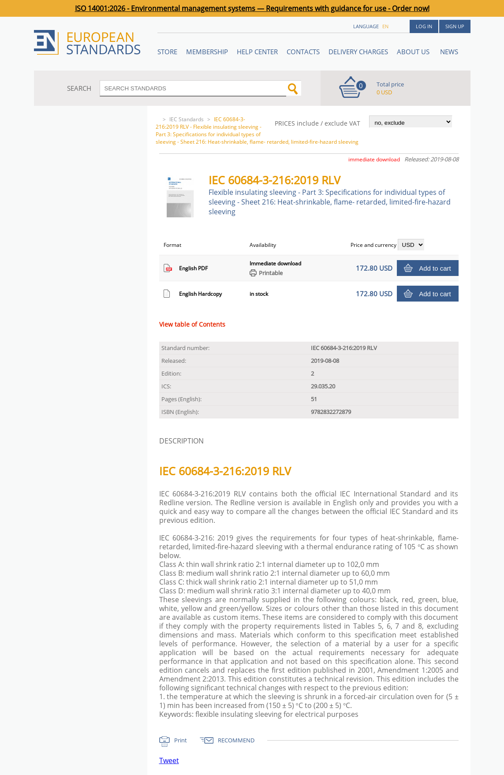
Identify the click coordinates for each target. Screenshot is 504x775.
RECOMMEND (236, 740)
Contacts (303, 51)
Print (180, 740)
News (449, 51)
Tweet (169, 760)
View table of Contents (192, 324)
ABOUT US (414, 51)
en (385, 26)
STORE (167, 51)
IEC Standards (186, 119)
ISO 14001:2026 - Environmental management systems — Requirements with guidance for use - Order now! (252, 8)
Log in (424, 26)
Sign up (454, 26)
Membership (207, 51)
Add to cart (435, 268)
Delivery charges (358, 51)
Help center (257, 51)
